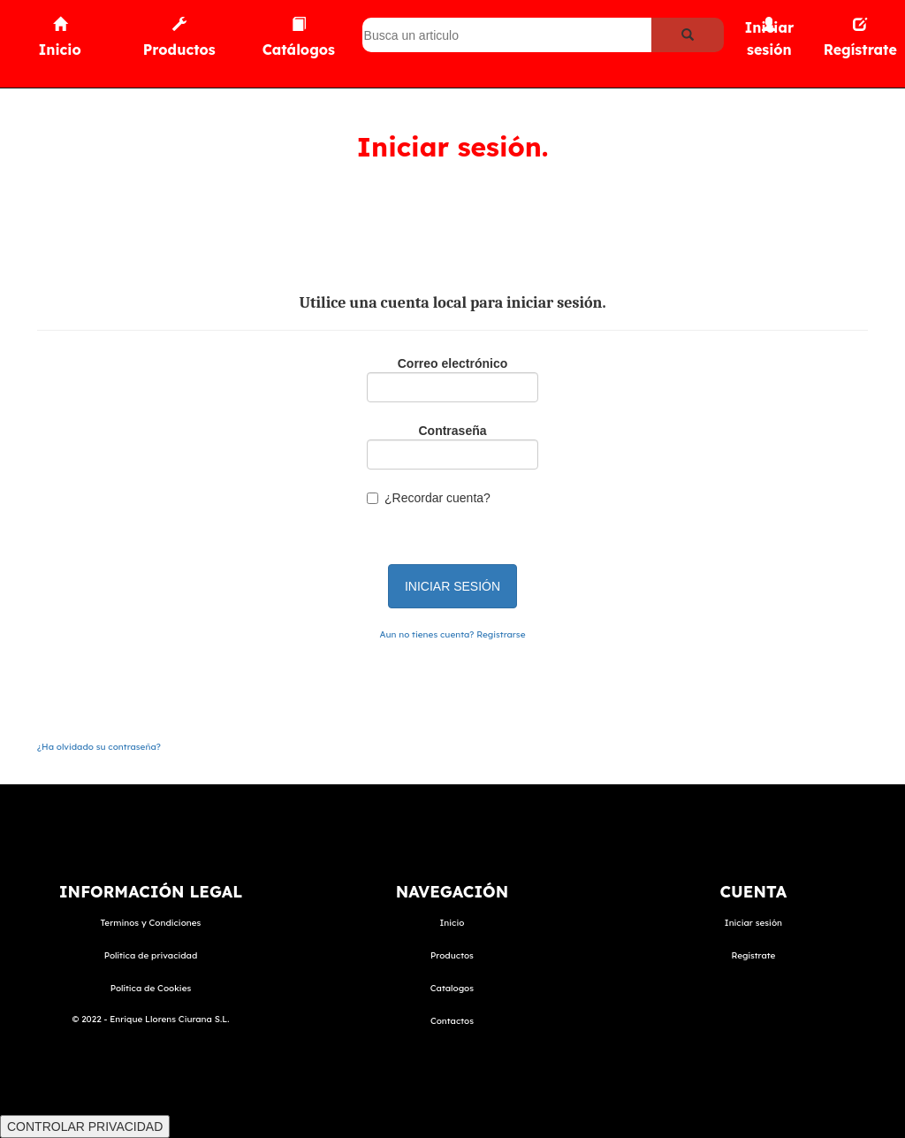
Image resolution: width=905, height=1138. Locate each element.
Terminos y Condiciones (151, 922)
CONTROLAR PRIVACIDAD (85, 1126)
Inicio (452, 922)
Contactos (452, 1021)
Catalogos (452, 988)
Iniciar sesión (753, 922)
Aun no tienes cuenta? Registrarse (453, 634)
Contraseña (452, 431)
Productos (452, 955)
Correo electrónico (452, 363)
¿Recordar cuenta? (437, 498)
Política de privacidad (151, 955)
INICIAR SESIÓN (452, 586)
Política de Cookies (151, 988)
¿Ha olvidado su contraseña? (99, 746)
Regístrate (753, 955)
